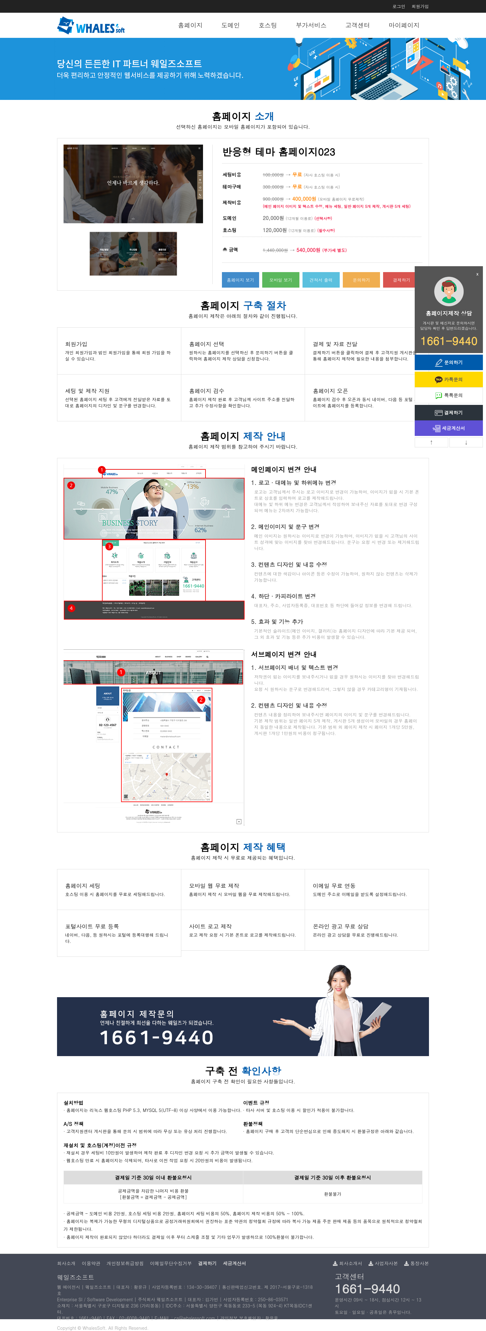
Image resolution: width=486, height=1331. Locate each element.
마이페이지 (404, 24)
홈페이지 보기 (240, 280)
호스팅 (267, 24)
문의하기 (361, 280)
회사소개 (66, 1263)
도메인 (230, 24)
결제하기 (401, 280)
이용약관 (91, 1263)
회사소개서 (347, 1263)
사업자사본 (383, 1263)
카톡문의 (449, 380)
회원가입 (420, 6)
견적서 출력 (321, 280)
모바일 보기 (281, 280)
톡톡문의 (449, 396)
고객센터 (357, 24)
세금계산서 (449, 428)
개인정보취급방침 (125, 1263)
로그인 (398, 6)
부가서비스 (311, 24)
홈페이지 (190, 24)
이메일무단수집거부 (171, 1263)
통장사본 (416, 1263)
